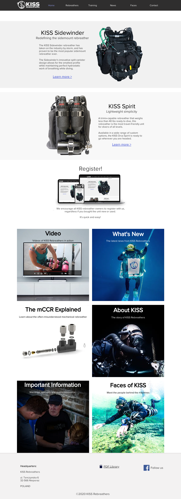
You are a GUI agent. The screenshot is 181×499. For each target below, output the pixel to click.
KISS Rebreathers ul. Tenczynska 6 (30, 472)
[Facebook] (146, 468)
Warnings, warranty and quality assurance (52, 392)
